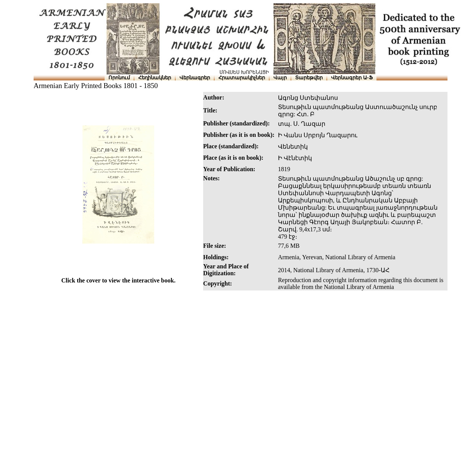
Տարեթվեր (309, 77)
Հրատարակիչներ (241, 77)
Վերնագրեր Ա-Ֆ (351, 77)
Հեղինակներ (154, 77)
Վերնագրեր (194, 77)
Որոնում (119, 77)
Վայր (280, 77)
